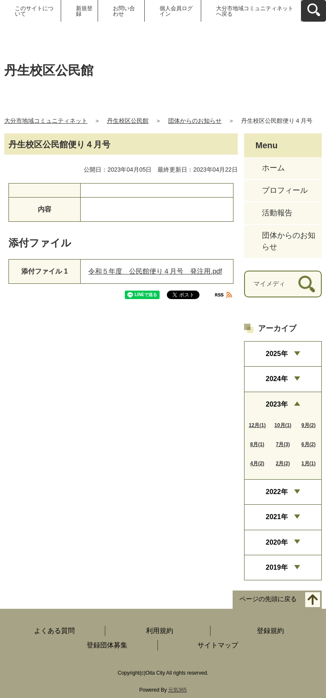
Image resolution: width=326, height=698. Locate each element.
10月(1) (282, 425)
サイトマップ (217, 645)
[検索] (306, 284)
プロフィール (285, 190)
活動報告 (277, 213)
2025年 (277, 353)
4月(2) (257, 463)
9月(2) (308, 425)
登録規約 (270, 630)
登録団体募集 (107, 645)
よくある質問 (54, 630)
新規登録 (84, 11)
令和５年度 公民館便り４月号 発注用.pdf (155, 271)
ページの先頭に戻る (268, 599)
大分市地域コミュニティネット (45, 120)
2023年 (277, 404)
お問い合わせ (124, 11)
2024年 (277, 378)
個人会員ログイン (176, 11)
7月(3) (283, 444)
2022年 (277, 491)
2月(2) (283, 463)
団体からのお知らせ (195, 120)
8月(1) (257, 444)
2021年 (277, 516)
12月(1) (257, 425)
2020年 (277, 542)
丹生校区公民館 (128, 120)
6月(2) (308, 444)
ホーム (273, 168)
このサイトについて (34, 11)
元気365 (177, 690)
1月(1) (308, 463)
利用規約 (159, 630)
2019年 (277, 567)
